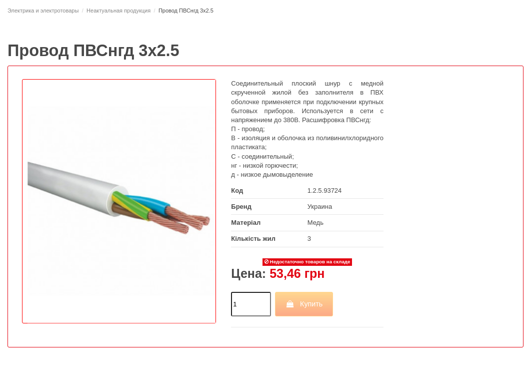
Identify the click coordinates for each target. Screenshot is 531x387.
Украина (320, 206)
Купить (304, 304)
